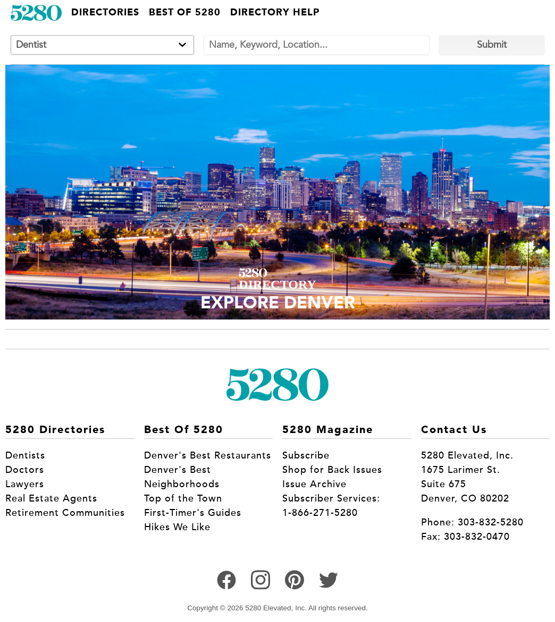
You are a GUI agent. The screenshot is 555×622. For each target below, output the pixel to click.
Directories (105, 13)
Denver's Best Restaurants (207, 455)
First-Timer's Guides (192, 513)
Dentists (25, 455)
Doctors (24, 470)
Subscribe (306, 455)
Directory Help (274, 13)
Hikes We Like (177, 527)
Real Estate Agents (51, 498)
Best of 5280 (185, 13)
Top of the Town (183, 498)
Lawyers (24, 484)
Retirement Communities (65, 513)
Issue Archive (314, 484)
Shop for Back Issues (332, 470)
